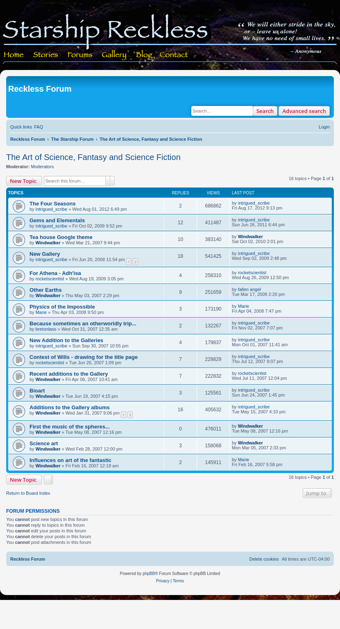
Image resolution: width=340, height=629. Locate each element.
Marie (41, 312)
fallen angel (249, 289)
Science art (43, 443)
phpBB (149, 573)
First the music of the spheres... (69, 427)
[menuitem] (38, 127)
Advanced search (304, 111)
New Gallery (44, 254)
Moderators (42, 166)
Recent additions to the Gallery (68, 374)
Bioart (37, 391)
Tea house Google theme (61, 237)
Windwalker (48, 242)
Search (265, 111)
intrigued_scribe (52, 209)
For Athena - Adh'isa (55, 273)
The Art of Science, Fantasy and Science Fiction (93, 157)
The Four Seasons (52, 204)
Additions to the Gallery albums (69, 407)
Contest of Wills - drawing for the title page (83, 357)
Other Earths (45, 290)
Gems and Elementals (57, 220)
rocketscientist (50, 278)
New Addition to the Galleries (66, 340)
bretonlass (46, 329)
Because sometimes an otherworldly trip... (82, 323)
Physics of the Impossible (62, 307)
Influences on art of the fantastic (70, 460)
